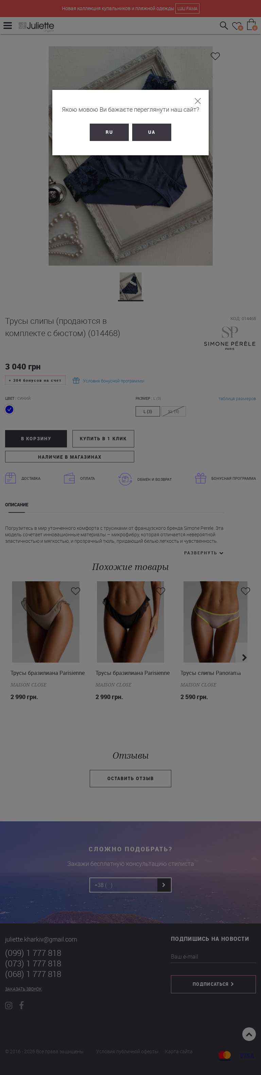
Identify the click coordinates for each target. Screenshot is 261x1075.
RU (109, 132)
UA (151, 132)
